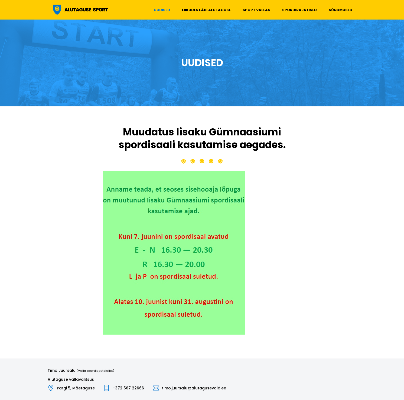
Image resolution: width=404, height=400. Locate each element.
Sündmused (340, 9)
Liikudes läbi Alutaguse (206, 9)
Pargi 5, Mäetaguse (76, 388)
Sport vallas (256, 9)
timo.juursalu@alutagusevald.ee (194, 388)
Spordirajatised (299, 9)
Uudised (162, 9)
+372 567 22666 (128, 388)
